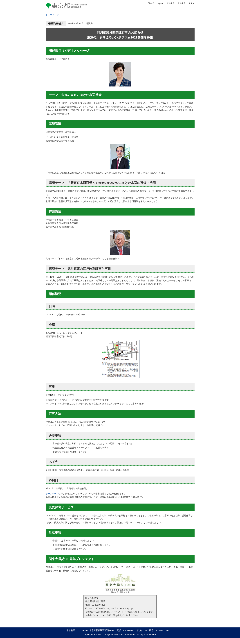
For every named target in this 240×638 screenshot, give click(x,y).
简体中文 (170, 3)
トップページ (52, 15)
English (160, 3)
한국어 (191, 3)
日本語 (151, 3)
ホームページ (52, 493)
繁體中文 (181, 3)
